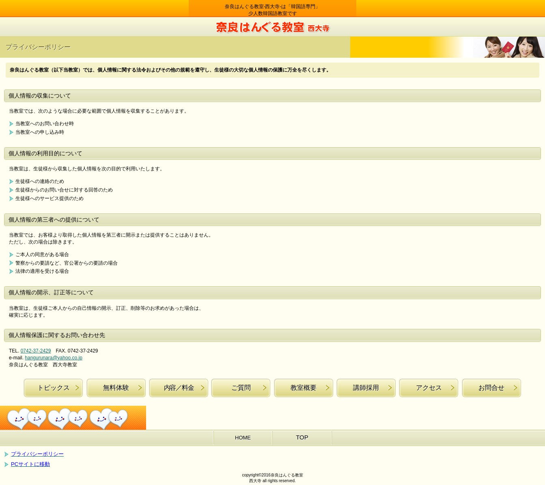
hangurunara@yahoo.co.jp (53, 358)
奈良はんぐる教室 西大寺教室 (272, 26)
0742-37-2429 (36, 351)
